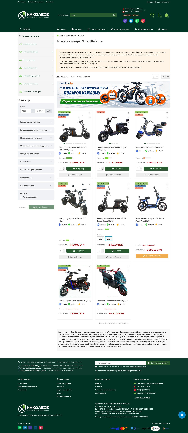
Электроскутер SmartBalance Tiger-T (112, 300)
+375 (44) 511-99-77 (143, 387)
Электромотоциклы (28, 84)
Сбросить (23, 207)
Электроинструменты (29, 36)
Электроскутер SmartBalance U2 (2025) (75, 300)
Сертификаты (100, 393)
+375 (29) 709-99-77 (143, 390)
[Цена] (25, 111)
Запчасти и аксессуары (30, 92)
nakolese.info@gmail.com (146, 393)
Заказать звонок (131, 15)
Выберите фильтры (41, 207)
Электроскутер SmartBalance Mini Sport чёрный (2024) (111, 219)
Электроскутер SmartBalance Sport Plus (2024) (112, 148)
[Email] (120, 363)
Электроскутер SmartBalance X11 (150, 147)
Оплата (61, 29)
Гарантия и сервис (96, 29)
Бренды (162, 29)
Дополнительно (102, 379)
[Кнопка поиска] (114, 15)
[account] (158, 2)
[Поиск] (93, 15)
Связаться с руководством (105, 390)
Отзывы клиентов (144, 29)
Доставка (77, 29)
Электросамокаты (28, 44)
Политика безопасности (36, 2)
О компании (22, 2)
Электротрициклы (28, 68)
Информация (24, 379)
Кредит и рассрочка (120, 29)
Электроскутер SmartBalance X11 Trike (72, 219)
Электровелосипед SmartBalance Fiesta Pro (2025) (150, 219)
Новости (98, 387)
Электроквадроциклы (29, 76)
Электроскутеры (27, 60)
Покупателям (63, 379)
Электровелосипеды (28, 52)
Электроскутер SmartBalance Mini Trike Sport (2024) (73, 148)
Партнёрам (49, 2)
